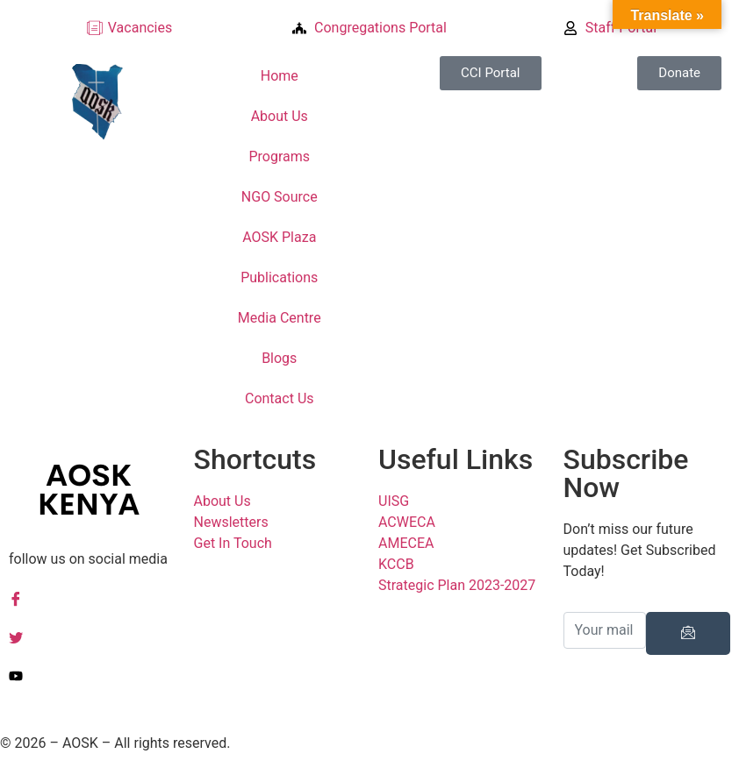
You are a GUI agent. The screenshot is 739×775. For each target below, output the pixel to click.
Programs (279, 156)
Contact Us (279, 398)
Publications (279, 277)
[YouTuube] (92, 675)
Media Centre (279, 317)
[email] (605, 630)
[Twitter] (92, 636)
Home (279, 76)
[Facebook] (92, 597)
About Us (279, 116)
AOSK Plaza (279, 237)
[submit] (688, 633)
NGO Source (279, 196)
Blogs (279, 358)
